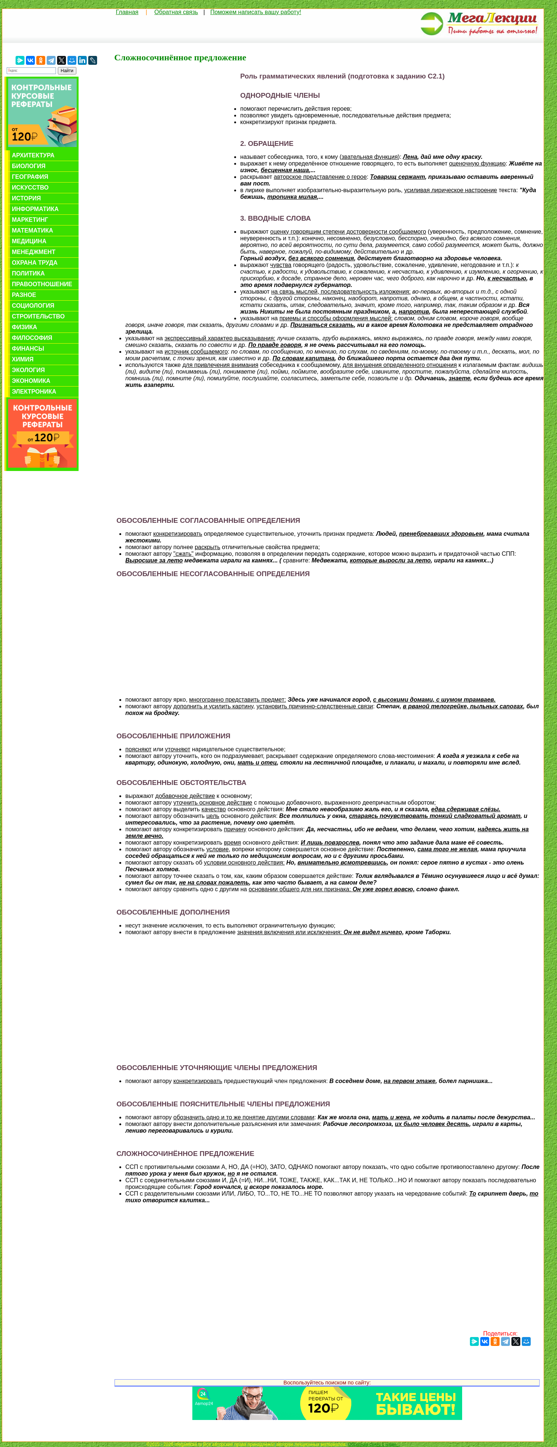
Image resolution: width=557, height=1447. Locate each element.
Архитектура (33, 155)
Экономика (31, 381)
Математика (32, 230)
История (26, 198)
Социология (33, 306)
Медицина (29, 241)
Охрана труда (34, 263)
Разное (24, 295)
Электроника (34, 391)
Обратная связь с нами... (373, 1444)
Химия (23, 359)
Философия (32, 338)
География (30, 177)
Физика (24, 327)
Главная (127, 12)
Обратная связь (176, 12)
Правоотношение (42, 284)
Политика (28, 273)
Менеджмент (33, 252)
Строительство (38, 316)
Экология (28, 370)
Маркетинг (30, 220)
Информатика (35, 209)
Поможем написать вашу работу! (255, 12)
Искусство (30, 187)
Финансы (28, 348)
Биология (29, 166)
